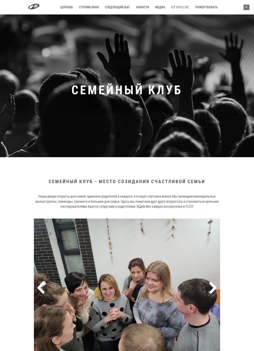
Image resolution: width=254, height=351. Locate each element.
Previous (41, 289)
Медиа (160, 7)
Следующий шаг (117, 7)
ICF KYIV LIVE (180, 7)
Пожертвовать (206, 7)
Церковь (66, 7)
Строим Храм (89, 7)
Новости (142, 7)
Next (213, 289)
